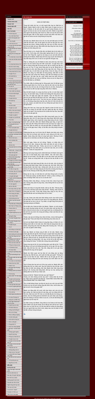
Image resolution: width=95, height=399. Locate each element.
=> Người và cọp (11, 210)
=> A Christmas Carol (12, 247)
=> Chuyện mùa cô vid (12, 339)
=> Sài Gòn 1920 (11, 105)
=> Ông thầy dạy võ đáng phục (14, 203)
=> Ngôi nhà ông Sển (12, 152)
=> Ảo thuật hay (11, 100)
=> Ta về (9, 227)
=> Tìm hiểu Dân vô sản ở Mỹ (14, 57)
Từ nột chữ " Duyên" (12, 389)
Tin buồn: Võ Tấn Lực (12, 392)
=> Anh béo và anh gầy (12, 231)
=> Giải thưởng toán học (13, 198)
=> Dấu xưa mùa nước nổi (13, 242)
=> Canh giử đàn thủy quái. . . (14, 284)
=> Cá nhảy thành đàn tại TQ (14, 64)
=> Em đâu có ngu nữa (12, 169)
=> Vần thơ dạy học (12, 33)
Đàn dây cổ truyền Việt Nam (14, 375)
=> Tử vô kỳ (10, 78)
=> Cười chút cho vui (12, 43)
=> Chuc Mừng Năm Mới (13, 289)
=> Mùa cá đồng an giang (13, 314)
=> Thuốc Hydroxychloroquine (14, 81)
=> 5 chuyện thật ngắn (12, 176)
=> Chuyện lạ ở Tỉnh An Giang (14, 160)
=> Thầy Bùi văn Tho (12, 347)
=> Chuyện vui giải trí (12, 115)
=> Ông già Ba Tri (11, 324)
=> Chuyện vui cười (12, 107)
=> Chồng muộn (11, 96)
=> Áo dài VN (10, 86)
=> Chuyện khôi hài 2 (12, 130)
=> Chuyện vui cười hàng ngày (14, 132)
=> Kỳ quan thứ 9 (11, 51)
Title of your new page (12, 394)
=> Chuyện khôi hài (12, 98)
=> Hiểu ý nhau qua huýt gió (14, 110)
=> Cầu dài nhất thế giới (13, 93)
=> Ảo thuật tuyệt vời (12, 155)
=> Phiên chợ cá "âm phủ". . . (14, 352)
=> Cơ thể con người (12, 88)
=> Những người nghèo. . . (13, 331)
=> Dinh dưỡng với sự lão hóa (14, 234)
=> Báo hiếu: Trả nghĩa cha (13, 181)
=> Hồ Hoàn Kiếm (11, 249)
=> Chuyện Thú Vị (11, 73)
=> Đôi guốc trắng (11, 216)
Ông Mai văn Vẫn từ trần (13, 382)
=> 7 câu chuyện (11, 41)
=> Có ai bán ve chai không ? (14, 260)
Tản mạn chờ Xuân (11, 387)
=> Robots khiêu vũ (12, 208)
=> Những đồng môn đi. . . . (14, 350)
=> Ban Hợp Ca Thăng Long (14, 206)
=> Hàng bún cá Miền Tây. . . (14, 299)
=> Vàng (9, 103)
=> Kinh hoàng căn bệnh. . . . (14, 193)
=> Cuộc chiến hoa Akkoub (13, 91)
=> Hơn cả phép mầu (12, 140)
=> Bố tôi (9, 142)
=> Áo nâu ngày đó (11, 184)
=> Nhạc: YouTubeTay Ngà (13, 122)
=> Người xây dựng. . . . (13, 334)
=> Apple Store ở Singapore (14, 191)
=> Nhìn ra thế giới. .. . (12, 321)
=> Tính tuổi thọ (11, 292)
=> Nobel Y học (11, 265)
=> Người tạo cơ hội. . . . (13, 362)
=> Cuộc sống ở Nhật (12, 196)
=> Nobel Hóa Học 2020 (13, 263)
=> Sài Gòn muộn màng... (13, 66)
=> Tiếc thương (11, 274)
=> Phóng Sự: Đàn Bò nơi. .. (14, 336)
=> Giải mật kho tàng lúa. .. (13, 319)
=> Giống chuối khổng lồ (13, 310)
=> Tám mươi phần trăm (13, 127)
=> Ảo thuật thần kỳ (12, 76)
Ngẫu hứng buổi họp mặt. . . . (14, 384)
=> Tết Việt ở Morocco (12, 307)
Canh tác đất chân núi (12, 373)
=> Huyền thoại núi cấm (13, 305)
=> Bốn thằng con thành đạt (14, 229)
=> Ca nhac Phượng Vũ (13, 297)
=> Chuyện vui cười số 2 (13, 112)
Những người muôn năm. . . (14, 380)
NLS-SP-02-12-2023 (12, 377)
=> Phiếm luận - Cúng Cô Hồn (14, 150)
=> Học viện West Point (13, 36)
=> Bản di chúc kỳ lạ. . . (13, 137)
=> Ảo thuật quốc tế (12, 173)
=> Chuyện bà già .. (12, 224)
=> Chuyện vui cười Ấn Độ (13, 117)
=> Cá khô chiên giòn (12, 317)
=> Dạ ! (9, 61)
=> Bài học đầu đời (11, 186)
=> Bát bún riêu (11, 145)
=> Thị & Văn (10, 119)
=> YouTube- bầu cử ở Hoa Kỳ (14, 171)
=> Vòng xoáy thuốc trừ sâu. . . (14, 71)
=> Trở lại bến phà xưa (12, 360)
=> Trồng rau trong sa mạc (13, 245)
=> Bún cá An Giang (12, 312)
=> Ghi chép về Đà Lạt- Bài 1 (14, 188)
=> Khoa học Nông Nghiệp (13, 326)
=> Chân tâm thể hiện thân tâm (14, 59)
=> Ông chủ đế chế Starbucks (14, 69)
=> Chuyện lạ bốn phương (13, 279)
